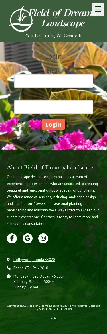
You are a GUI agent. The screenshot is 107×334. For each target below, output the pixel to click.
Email (54, 70)
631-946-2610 (36, 268)
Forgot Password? (53, 137)
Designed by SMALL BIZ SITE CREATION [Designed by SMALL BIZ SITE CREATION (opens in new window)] (67, 307)
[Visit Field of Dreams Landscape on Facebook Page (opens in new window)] (12, 238)
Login (53, 318)
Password (53, 96)
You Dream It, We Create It (53, 36)
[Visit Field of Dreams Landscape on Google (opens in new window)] (28, 238)
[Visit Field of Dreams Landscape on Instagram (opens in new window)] (43, 238)
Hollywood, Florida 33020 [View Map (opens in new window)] (34, 259)
